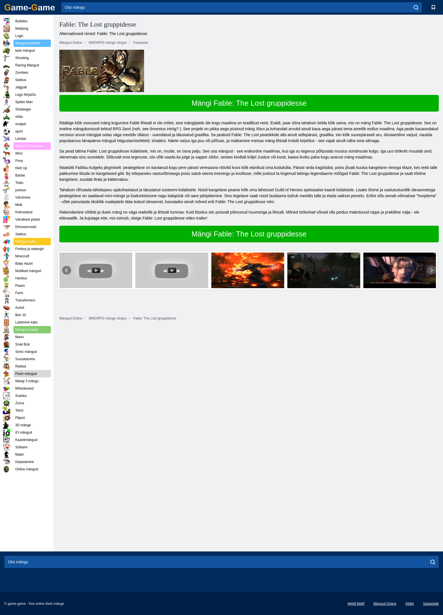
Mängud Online (384, 604)
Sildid (409, 604)
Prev (66, 270)
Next (431, 270)
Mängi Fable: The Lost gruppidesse (249, 103)
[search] (416, 7)
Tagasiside (431, 604)
